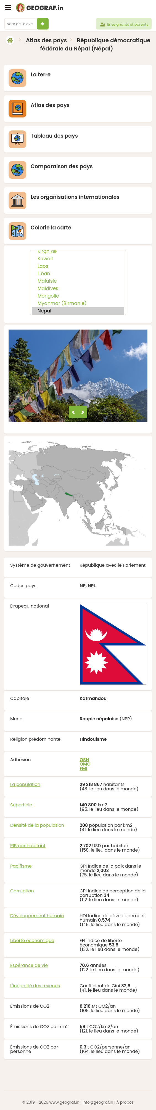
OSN (84, 759)
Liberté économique (32, 940)
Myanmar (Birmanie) (78, 303)
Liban (78, 273)
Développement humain (37, 916)
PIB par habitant (28, 845)
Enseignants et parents (123, 24)
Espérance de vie (29, 965)
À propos (125, 1102)
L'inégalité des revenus (35, 986)
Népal (78, 311)
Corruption (22, 891)
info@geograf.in (98, 1102)
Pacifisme (21, 866)
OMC (85, 764)
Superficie (21, 805)
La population (25, 784)
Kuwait (78, 259)
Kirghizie (78, 251)
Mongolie (78, 296)
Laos (78, 266)
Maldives (78, 288)
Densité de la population (37, 825)
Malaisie (78, 281)
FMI (83, 768)
